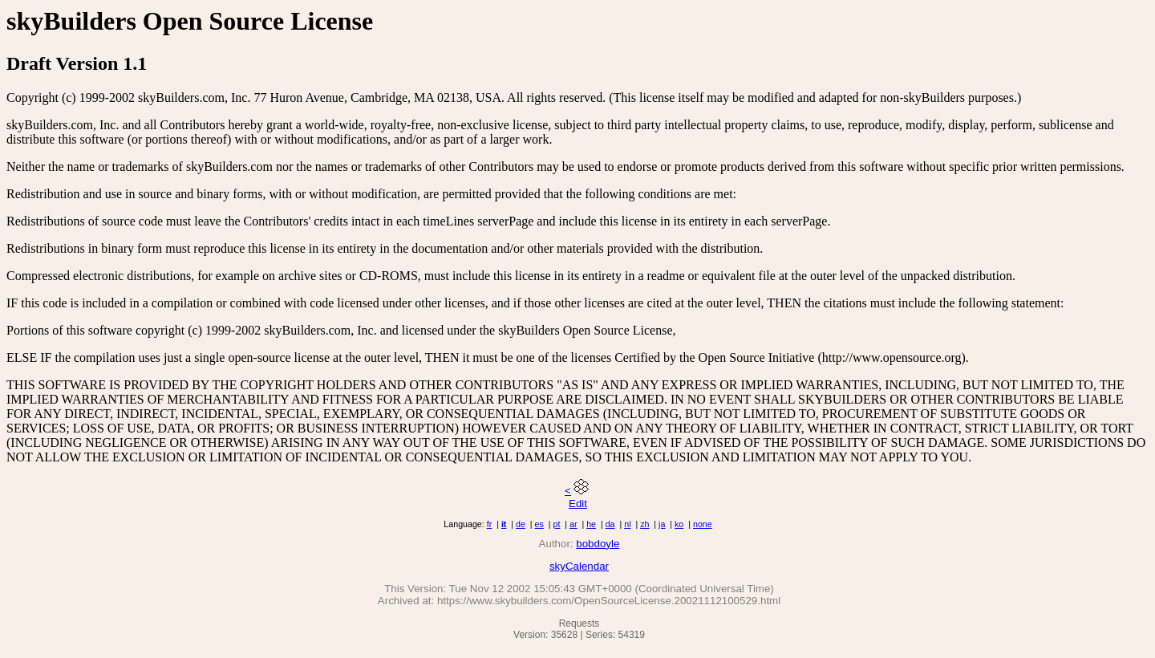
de (520, 524)
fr (489, 524)
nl (627, 524)
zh (644, 524)
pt (556, 524)
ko (679, 524)
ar (573, 524)
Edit (578, 504)
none (702, 524)
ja (662, 524)
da (610, 524)
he (591, 524)
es (539, 524)
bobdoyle (597, 544)
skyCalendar (579, 566)
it (504, 524)
